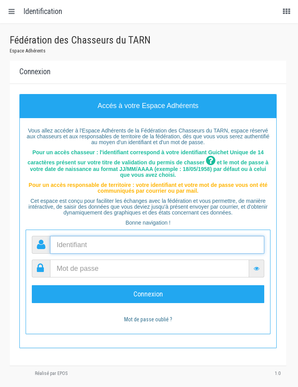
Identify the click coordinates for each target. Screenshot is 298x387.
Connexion (148, 294)
